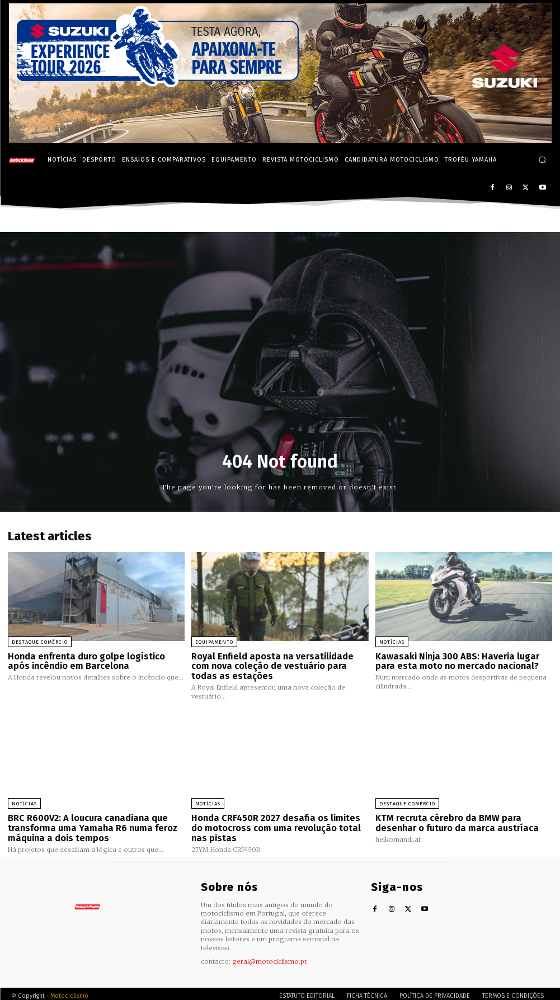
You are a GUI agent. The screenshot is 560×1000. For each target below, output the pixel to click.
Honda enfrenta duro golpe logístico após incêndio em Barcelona (94, 661)
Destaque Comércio (40, 642)
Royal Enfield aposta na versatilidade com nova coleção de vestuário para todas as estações (277, 665)
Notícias (391, 642)
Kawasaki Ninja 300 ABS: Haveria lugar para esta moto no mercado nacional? (462, 661)
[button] (542, 160)
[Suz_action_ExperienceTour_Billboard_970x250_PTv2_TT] (280, 140)
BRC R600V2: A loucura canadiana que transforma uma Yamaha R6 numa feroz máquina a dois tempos (87, 824)
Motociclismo (69, 991)
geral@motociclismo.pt (269, 956)
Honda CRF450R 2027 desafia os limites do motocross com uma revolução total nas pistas (276, 824)
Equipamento (214, 642)
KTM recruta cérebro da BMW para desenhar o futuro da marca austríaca (452, 820)
